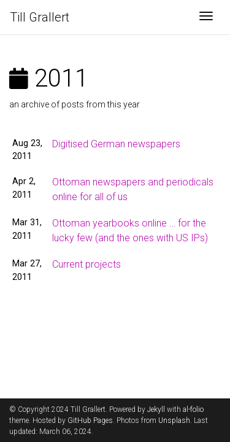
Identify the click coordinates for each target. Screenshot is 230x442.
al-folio (193, 409)
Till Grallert (39, 17)
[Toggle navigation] (206, 17)
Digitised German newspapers (116, 144)
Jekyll (156, 409)
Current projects (86, 264)
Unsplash (174, 420)
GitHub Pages (90, 420)
